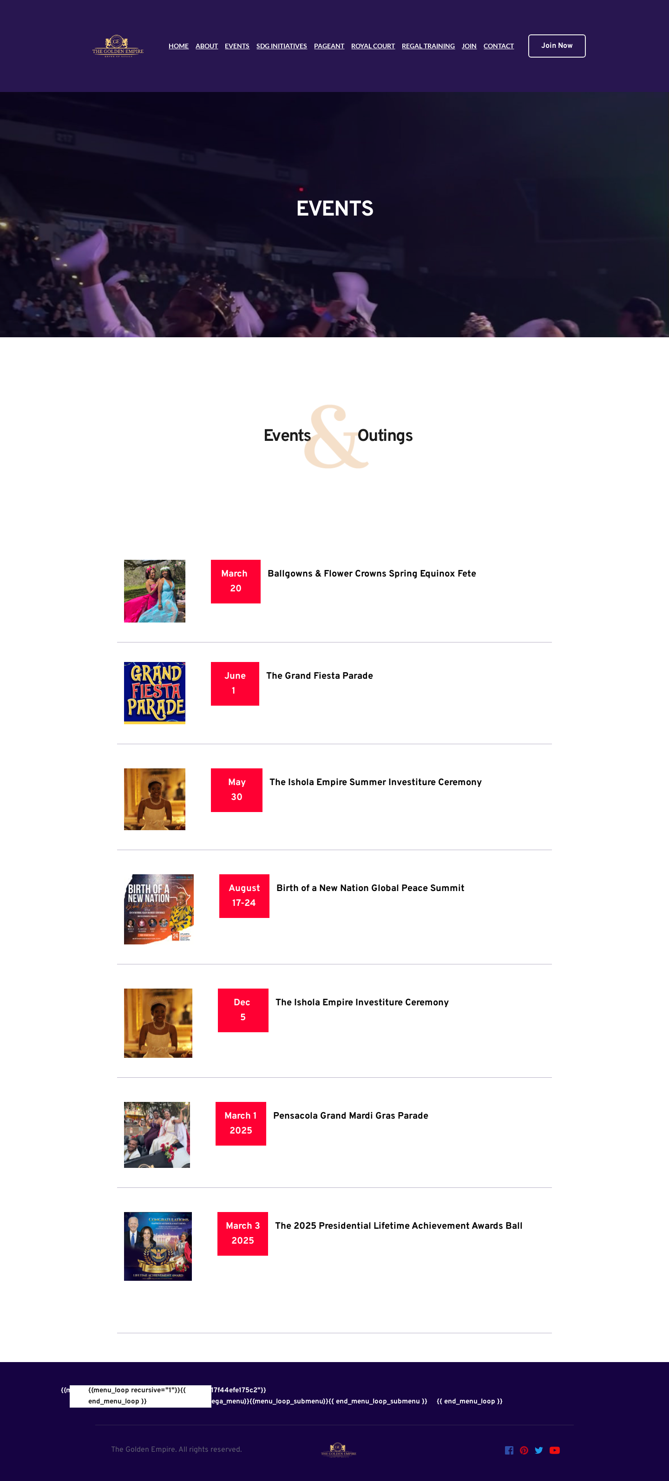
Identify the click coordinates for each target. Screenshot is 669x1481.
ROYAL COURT (373, 46)
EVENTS (237, 46)
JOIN (469, 46)
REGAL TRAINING (428, 46)
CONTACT (499, 46)
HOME (179, 46)
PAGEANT (329, 46)
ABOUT (207, 46)
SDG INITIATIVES (281, 46)
